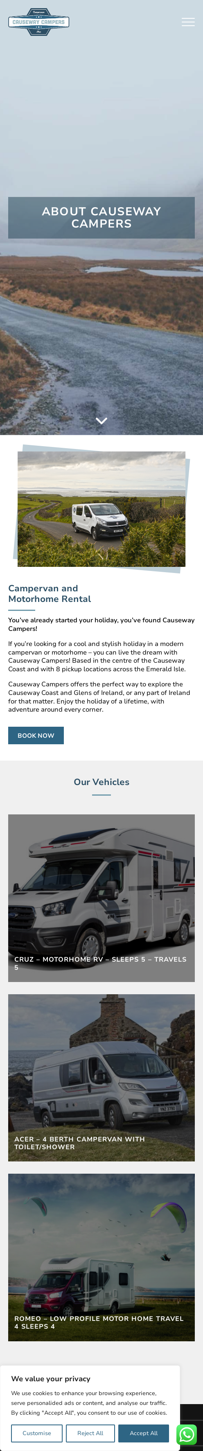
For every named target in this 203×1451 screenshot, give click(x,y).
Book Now (36, 735)
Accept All (144, 1433)
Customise (37, 1433)
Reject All (90, 1433)
